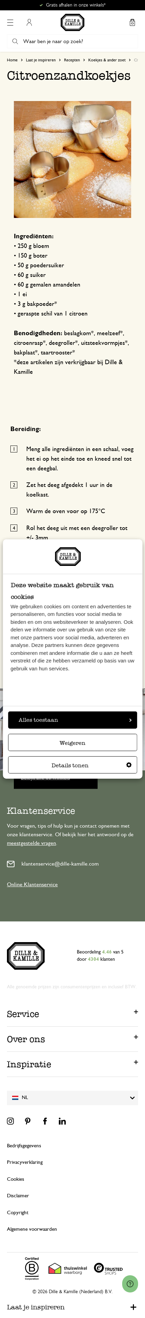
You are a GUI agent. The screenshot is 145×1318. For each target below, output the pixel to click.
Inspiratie (29, 1064)
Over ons (26, 1039)
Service (23, 1014)
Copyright (17, 1212)
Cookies (15, 1179)
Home (12, 60)
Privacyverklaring (25, 1162)
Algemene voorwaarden (32, 1229)
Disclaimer (18, 1195)
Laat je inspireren (41, 60)
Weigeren (72, 743)
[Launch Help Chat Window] (130, 1283)
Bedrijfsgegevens (24, 1145)
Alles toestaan (75, 720)
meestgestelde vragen (31, 843)
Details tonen (92, 765)
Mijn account (29, 22)
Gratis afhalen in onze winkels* (76, 5)
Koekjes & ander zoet (107, 60)
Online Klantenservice (32, 884)
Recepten (72, 60)
